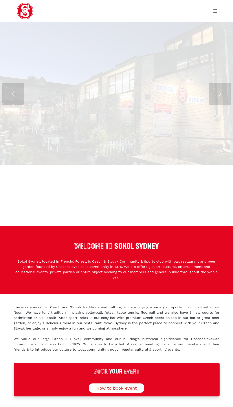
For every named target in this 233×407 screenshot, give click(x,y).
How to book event (116, 388)
